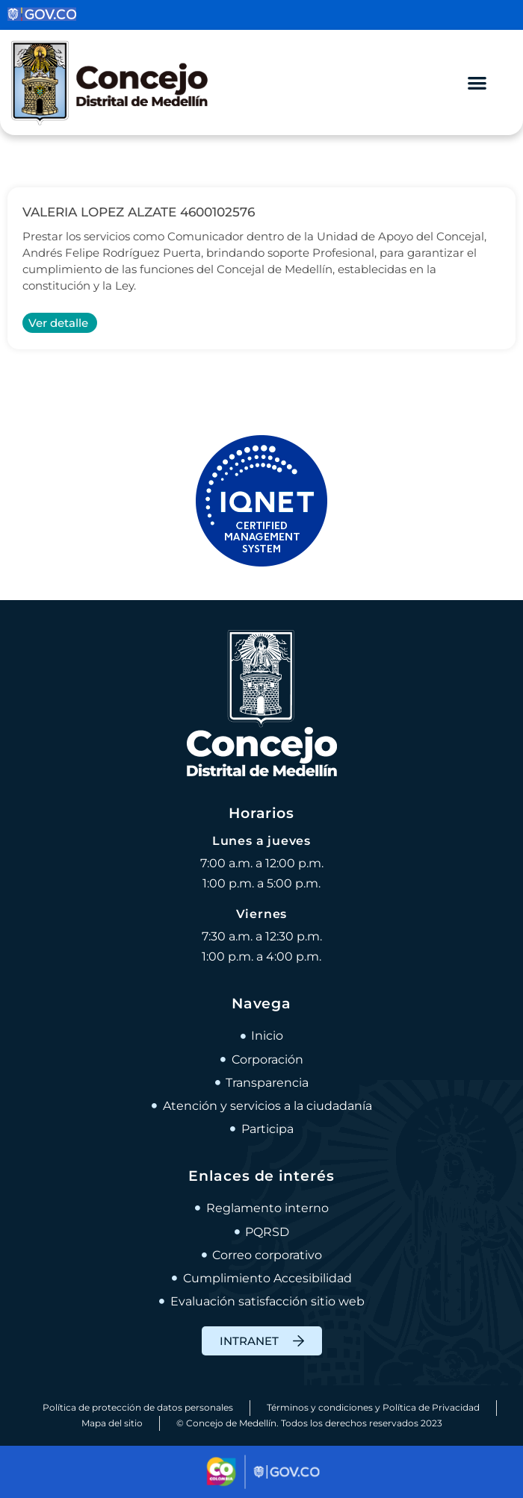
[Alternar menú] (477, 82)
